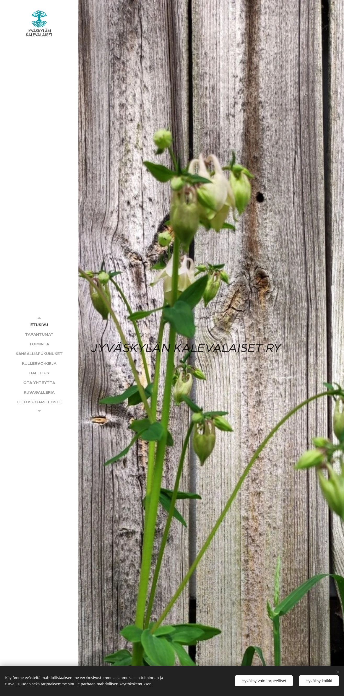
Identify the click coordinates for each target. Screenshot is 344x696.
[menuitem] (39, 325)
